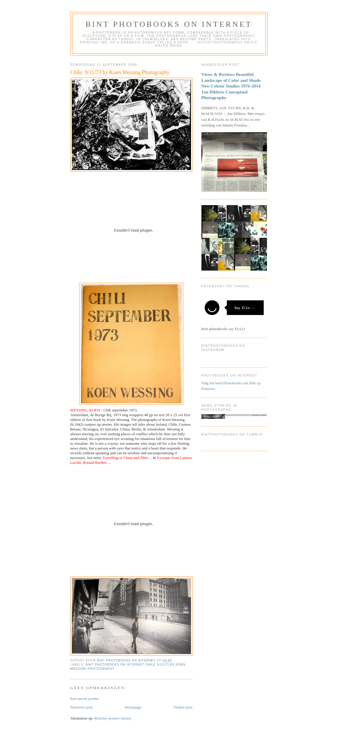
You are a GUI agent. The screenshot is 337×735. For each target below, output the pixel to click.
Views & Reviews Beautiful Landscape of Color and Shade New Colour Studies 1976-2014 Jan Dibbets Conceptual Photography (231, 86)
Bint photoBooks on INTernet (169, 24)
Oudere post (182, 707)
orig (125, 415)
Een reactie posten (84, 698)
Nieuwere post (81, 707)
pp (151, 415)
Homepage (133, 707)
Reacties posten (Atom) (112, 718)
